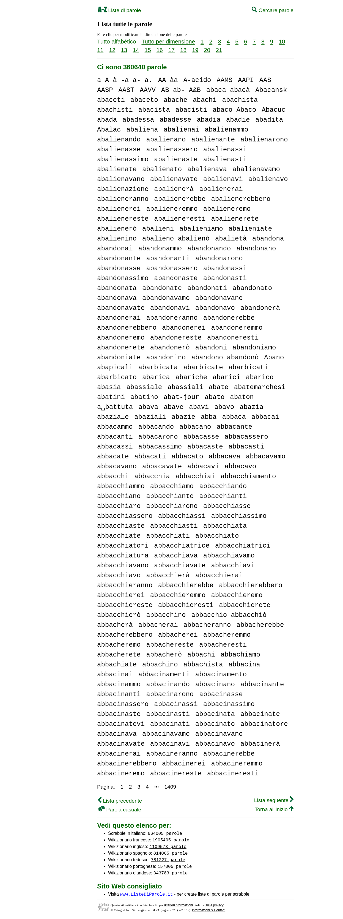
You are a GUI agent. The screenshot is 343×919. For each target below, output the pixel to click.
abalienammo (226, 129)
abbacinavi (170, 743)
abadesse (175, 119)
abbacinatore (264, 724)
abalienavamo (256, 169)
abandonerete (121, 347)
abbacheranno (207, 625)
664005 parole (165, 833)
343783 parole (170, 873)
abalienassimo (123, 159)
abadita (269, 119)
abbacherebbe (260, 625)
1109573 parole (167, 846)
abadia (208, 119)
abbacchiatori (123, 545)
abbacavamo (266, 456)
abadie (238, 119)
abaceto (144, 100)
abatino (144, 397)
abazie (183, 417)
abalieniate (250, 228)
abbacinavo (215, 743)
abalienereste (123, 218)
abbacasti (246, 446)
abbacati (150, 456)
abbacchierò (119, 615)
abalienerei (119, 209)
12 (112, 50)
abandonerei (183, 327)
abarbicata (158, 367)
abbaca (234, 417)
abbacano (195, 426)
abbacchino (166, 615)
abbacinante (262, 684)
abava (148, 407)
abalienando (119, 139)
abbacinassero (123, 704)
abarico (260, 377)
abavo (224, 407)
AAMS (224, 80)
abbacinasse (221, 694)
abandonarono (219, 258)
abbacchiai (195, 476)
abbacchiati (168, 535)
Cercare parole (272, 10)
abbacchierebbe (186, 585)
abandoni (211, 347)
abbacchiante (170, 496)
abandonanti (168, 258)
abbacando (156, 426)
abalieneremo (227, 209)
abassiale (144, 387)
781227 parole (168, 860)
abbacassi (115, 446)
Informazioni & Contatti (208, 910)
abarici (226, 377)
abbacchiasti (174, 525)
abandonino (166, 357)
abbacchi (113, 476)
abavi (199, 407)
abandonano (256, 248)
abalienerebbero (240, 199)
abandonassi (225, 268)
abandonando (209, 248)
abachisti (115, 109)
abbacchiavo (119, 575)
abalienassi (225, 149)
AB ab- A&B (181, 90)
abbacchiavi (232, 565)
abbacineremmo (236, 763)
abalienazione (123, 189)
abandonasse (119, 268)
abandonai (115, 248)
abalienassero (171, 149)
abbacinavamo (166, 734)
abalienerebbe (179, 199)
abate (219, 387)
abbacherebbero (125, 634)
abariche (191, 377)
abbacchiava (175, 555)
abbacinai (115, 674)
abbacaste (205, 446)
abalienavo (268, 179)
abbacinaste (119, 714)
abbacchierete (244, 605)
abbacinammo (119, 684)
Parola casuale (119, 810)
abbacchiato (217, 535)
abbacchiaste (121, 525)
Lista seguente (273, 800)
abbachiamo (240, 654)
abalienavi (223, 179)
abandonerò (170, 347)
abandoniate (119, 357)
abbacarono (158, 436)
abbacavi (203, 466)
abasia (109, 387)
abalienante (213, 139)
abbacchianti (223, 496)
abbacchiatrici (243, 545)
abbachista (203, 664)
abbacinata (215, 714)
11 (100, 50)
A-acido (197, 80)
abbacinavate (121, 743)
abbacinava (117, 734)
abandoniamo (254, 347)
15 (148, 50)
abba (209, 417)
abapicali (115, 367)
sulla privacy (214, 905)
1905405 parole (170, 840)
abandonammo (160, 248)
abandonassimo (123, 278)
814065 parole (170, 853)
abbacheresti (223, 644)
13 (124, 50)
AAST (127, 90)
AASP (105, 90)
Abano (274, 357)
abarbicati (248, 367)
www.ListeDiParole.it (146, 894)
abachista (240, 100)
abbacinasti (168, 714)
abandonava (117, 298)
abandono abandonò (225, 357)
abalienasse (119, 149)
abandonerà (260, 308)
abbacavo (240, 466)
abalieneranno (123, 199)
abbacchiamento (248, 476)
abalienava (207, 169)
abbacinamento (221, 674)
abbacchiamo (172, 486)
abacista (154, 109)
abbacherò (164, 654)
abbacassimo (160, 446)
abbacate (113, 456)
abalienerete (235, 218)
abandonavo (215, 308)
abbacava (224, 456)
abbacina (244, 664)
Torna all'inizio (274, 809)
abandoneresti (233, 337)
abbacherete (119, 654)
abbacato (187, 456)
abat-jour (181, 397)
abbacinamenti (164, 674)
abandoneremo (121, 337)
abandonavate (121, 308)
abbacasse (201, 436)
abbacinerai (119, 753)
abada (107, 119)
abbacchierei (121, 595)
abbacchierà (168, 575)
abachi (204, 100)
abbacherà (115, 625)
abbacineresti (233, 773)
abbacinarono (170, 694)
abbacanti (115, 436)
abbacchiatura (123, 555)
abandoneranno (171, 317)
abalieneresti (179, 218)
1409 (170, 787)
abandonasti (225, 278)
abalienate (117, 169)
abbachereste (170, 644)
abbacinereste (176, 773)
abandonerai (119, 317)
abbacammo (115, 426)
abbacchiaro (119, 506)
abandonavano (219, 298)
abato (214, 397)
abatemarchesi (260, 387)
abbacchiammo (121, 486)
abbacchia (152, 476)
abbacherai (158, 625)
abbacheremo (119, 644)
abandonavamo (166, 298)
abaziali (150, 417)
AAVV (148, 90)
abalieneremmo (171, 209)
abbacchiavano (123, 565)
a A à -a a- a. (125, 80)
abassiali (185, 387)
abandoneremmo (236, 327)
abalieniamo (201, 228)
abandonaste (175, 278)
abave (173, 407)
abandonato (252, 288)
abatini (111, 397)
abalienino (117, 238)
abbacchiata (225, 525)
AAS (265, 80)
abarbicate (203, 367)
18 (183, 50)
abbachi (201, 654)
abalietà (231, 238)
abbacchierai (219, 575)
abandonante (119, 258)
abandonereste (176, 337)
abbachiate (117, 664)
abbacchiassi (182, 516)
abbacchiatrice (182, 545)
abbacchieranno (125, 585)
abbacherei (178, 634)
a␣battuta (115, 407)
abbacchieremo (236, 595)
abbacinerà (260, 743)
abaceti (111, 100)
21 (219, 50)
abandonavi (170, 308)
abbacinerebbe (229, 753)
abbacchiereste (125, 605)
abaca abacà (228, 90)
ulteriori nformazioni (178, 905)
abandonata (117, 288)
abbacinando (168, 684)
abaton (242, 397)
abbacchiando (223, 486)
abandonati (207, 288)
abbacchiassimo (239, 516)
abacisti (191, 109)
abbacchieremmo (178, 595)
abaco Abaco (234, 109)
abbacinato (215, 724)
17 (171, 50)
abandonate (162, 288)
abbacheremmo (227, 634)
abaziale (113, 417)
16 (160, 50)
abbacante (234, 426)
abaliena (142, 129)
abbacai (265, 417)
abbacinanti (119, 694)
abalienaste (175, 159)
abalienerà (174, 189)
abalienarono (264, 139)
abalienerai (221, 189)
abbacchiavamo (229, 555)
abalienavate (174, 179)
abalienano (166, 139)
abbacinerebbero (127, 763)
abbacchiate (119, 535)
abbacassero (246, 436)
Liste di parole (119, 10)
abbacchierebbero (250, 585)
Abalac (109, 129)
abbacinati (170, 724)
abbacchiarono (171, 506)
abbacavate (162, 466)
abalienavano (121, 179)
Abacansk (271, 90)
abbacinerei (183, 763)
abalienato (162, 169)
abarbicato (117, 377)
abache (175, 100)
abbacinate (260, 714)
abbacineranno (171, 753)
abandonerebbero (127, 327)
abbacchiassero (125, 516)
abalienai (181, 129)
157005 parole (175, 866)
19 (195, 50)
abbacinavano (219, 734)
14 (136, 50)
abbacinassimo (229, 704)
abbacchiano (119, 496)
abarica (156, 377)
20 (207, 50)
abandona (268, 238)
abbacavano (117, 466)
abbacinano (215, 684)
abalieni (158, 228)
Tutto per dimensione (168, 41)
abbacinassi (175, 704)
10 (282, 41)
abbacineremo (121, 773)
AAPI (246, 80)
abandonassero (171, 268)
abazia (251, 407)
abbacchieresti (186, 605)
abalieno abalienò (176, 238)
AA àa (168, 80)
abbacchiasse (227, 506)
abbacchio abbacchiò (229, 615)
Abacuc (273, 109)
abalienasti (225, 159)
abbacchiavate (179, 565)
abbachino (160, 664)
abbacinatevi (121, 724)
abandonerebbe (229, 317)
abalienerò (117, 228)
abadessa (138, 119)
